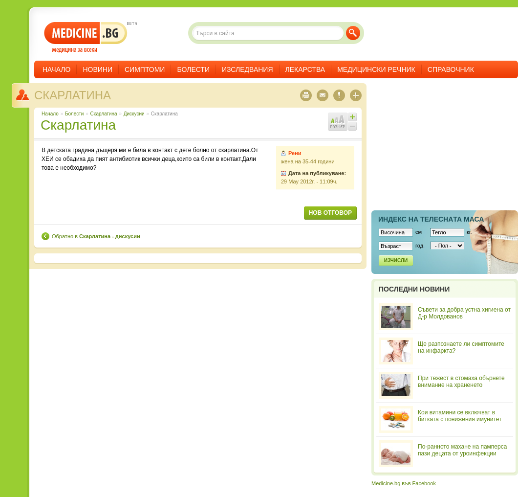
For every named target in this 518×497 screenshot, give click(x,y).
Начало (56, 69)
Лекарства (305, 69)
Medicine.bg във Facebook (403, 483)
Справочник (451, 69)
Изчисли (396, 260)
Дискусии (134, 113)
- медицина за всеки (86, 37)
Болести (193, 69)
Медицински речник (376, 69)
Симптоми (145, 69)
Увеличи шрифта (352, 117)
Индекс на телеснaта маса (431, 219)
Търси (353, 33)
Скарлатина (72, 95)
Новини (97, 69)
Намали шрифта (352, 126)
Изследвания (247, 69)
